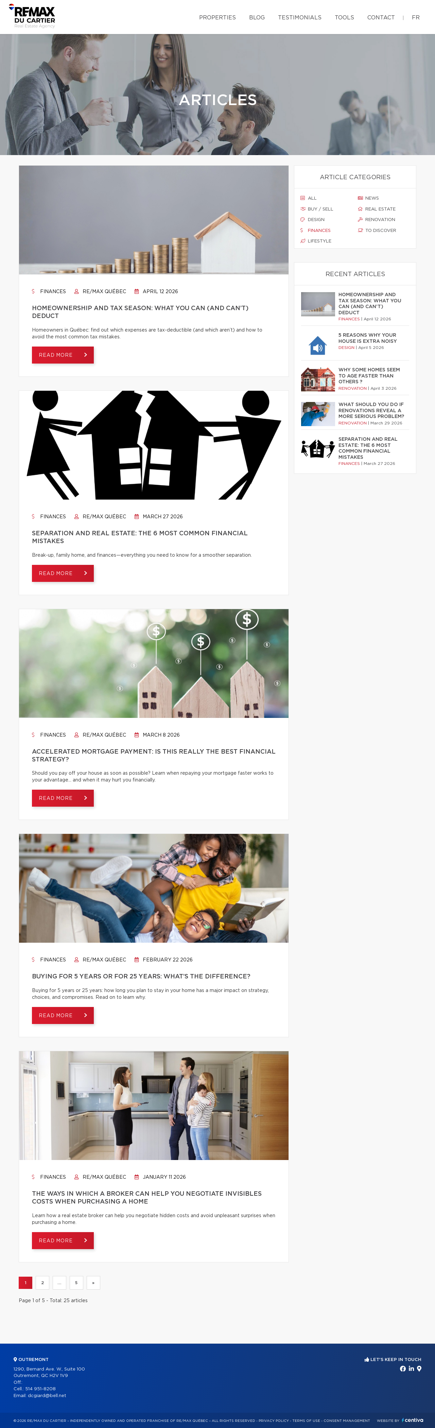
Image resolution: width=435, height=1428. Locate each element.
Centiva (412, 1420)
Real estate (377, 209)
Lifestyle (315, 241)
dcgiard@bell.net (47, 1396)
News (368, 198)
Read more (56, 355)
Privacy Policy (274, 1421)
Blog (257, 17)
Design (312, 219)
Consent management (347, 1421)
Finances (49, 291)
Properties (217, 17)
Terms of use (306, 1421)
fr (416, 17)
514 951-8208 (40, 1389)
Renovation (376, 219)
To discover (377, 230)
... (59, 1283)
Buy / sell (316, 209)
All (308, 198)
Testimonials (299, 17)
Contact (381, 17)
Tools (344, 17)
